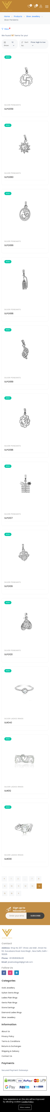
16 (11, 893)
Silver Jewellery (33, 16)
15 (5, 893)
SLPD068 (8, 313)
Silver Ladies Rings (13, 718)
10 (11, 886)
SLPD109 (8, 586)
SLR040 (8, 722)
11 (18, 886)
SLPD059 (8, 108)
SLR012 (7, 790)
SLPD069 (8, 381)
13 (32, 886)
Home (7, 16)
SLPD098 (8, 449)
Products (18, 16)
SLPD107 (8, 518)
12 (25, 886)
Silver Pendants (12, 105)
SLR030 (8, 858)
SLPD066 (8, 245)
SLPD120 (8, 654)
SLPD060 (8, 177)
